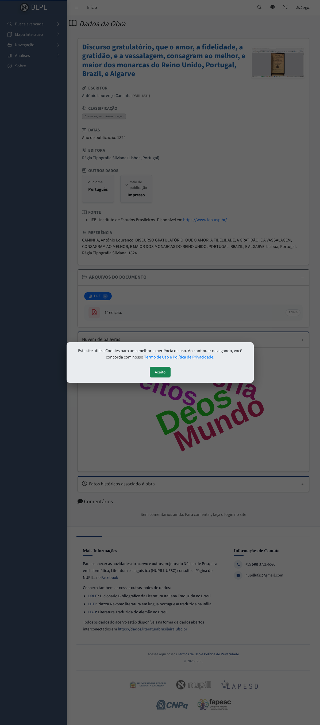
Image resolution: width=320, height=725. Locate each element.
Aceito (160, 372)
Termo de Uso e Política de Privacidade (178, 357)
